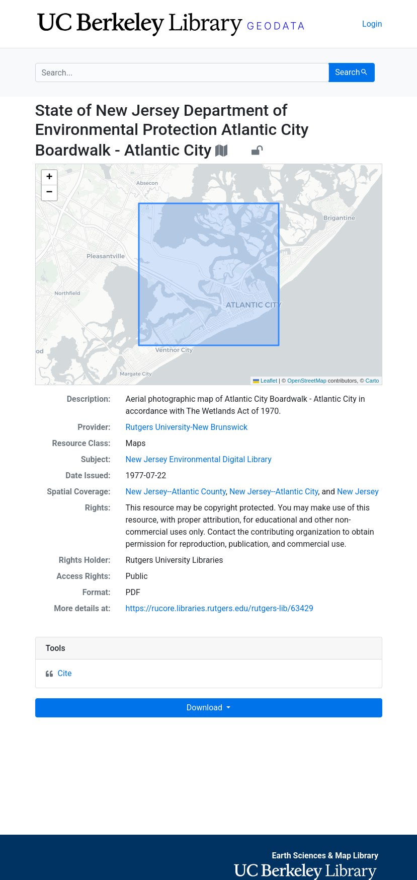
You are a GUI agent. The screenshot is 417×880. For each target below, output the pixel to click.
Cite (65, 673)
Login (372, 24)
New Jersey (358, 491)
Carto (372, 381)
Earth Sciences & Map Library (325, 855)
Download (205, 707)
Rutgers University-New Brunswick (187, 427)
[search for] (182, 72)
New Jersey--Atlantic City (273, 491)
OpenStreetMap (306, 381)
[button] (49, 177)
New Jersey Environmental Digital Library (199, 459)
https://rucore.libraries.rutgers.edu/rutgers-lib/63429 (220, 608)
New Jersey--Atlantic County (176, 491)
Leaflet (265, 381)
